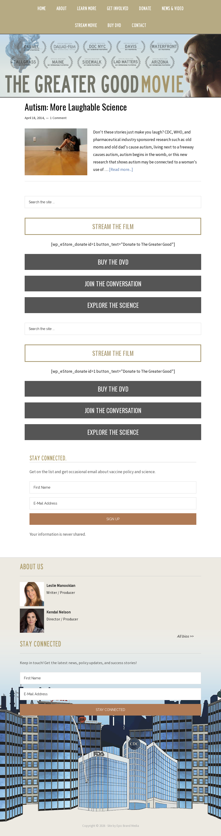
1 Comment (58, 118)
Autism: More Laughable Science (76, 106)
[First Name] (112, 487)
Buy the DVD (113, 261)
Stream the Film (113, 226)
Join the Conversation (113, 283)
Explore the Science (113, 305)
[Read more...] (121, 169)
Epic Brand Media (128, 826)
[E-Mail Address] (112, 503)
